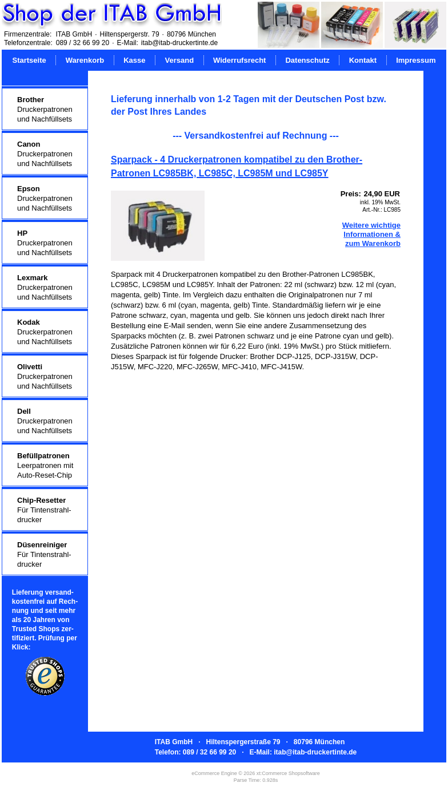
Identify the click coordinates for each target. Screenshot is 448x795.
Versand (179, 60)
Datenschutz (307, 60)
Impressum (415, 60)
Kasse (134, 60)
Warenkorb (85, 60)
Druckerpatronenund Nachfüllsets (45, 109)
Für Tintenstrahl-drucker (44, 510)
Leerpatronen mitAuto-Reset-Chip (45, 465)
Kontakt (363, 60)
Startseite (29, 60)
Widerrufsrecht (239, 60)
